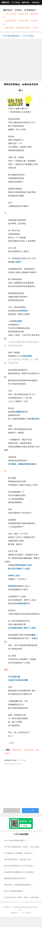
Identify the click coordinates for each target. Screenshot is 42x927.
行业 (20, 129)
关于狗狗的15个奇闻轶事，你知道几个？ (19, 853)
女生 (10, 499)
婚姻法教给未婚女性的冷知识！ (15, 878)
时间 (30, 394)
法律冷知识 (35, 2)
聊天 (22, 140)
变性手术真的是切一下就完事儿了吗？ (18, 859)
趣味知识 (5, 2)
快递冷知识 (29, 750)
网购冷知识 (17, 750)
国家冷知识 (25, 2)
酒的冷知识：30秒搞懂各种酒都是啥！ (18, 885)
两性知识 (32, 122)
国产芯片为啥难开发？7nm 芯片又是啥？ (19, 866)
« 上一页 (11, 810)
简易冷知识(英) (23, 28)
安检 (22, 704)
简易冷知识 (10, 28)
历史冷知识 (23, 14)
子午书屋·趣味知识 (11, 36)
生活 (14, 335)
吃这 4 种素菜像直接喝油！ (14, 891)
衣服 (24, 335)
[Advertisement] (20, 60)
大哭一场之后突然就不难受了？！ (16, 840)
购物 (12, 286)
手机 (24, 534)
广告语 (35, 28)
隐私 (30, 513)
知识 (22, 112)
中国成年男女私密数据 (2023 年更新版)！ (19, 872)
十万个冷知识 (15, 2)
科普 (26, 108)
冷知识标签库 (10, 21)
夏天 (10, 656)
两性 (10, 147)
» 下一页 (30, 810)
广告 (23, 342)
